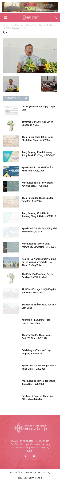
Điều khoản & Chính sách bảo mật (25, 472)
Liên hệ (47, 472)
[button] (5, 17)
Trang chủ (7, 25)
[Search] (55, 17)
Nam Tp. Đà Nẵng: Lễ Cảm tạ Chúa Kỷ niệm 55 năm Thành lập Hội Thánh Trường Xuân (39, 262)
